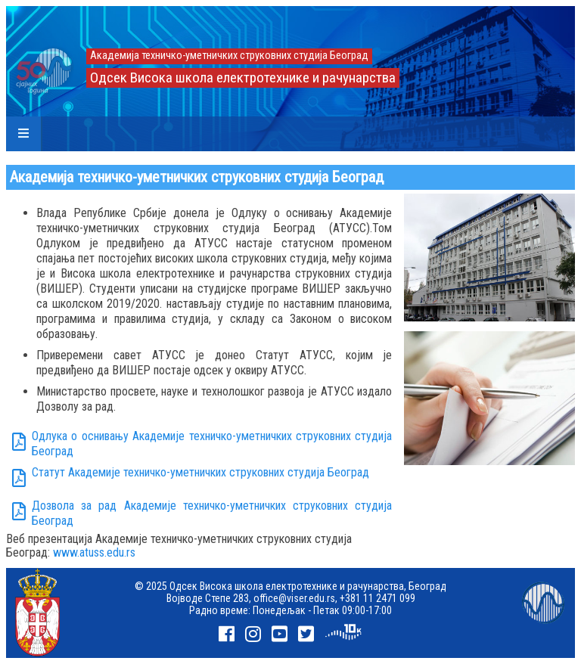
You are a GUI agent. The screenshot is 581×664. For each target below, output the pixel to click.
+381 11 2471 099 (377, 598)
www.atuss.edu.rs (94, 552)
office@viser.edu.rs (294, 598)
